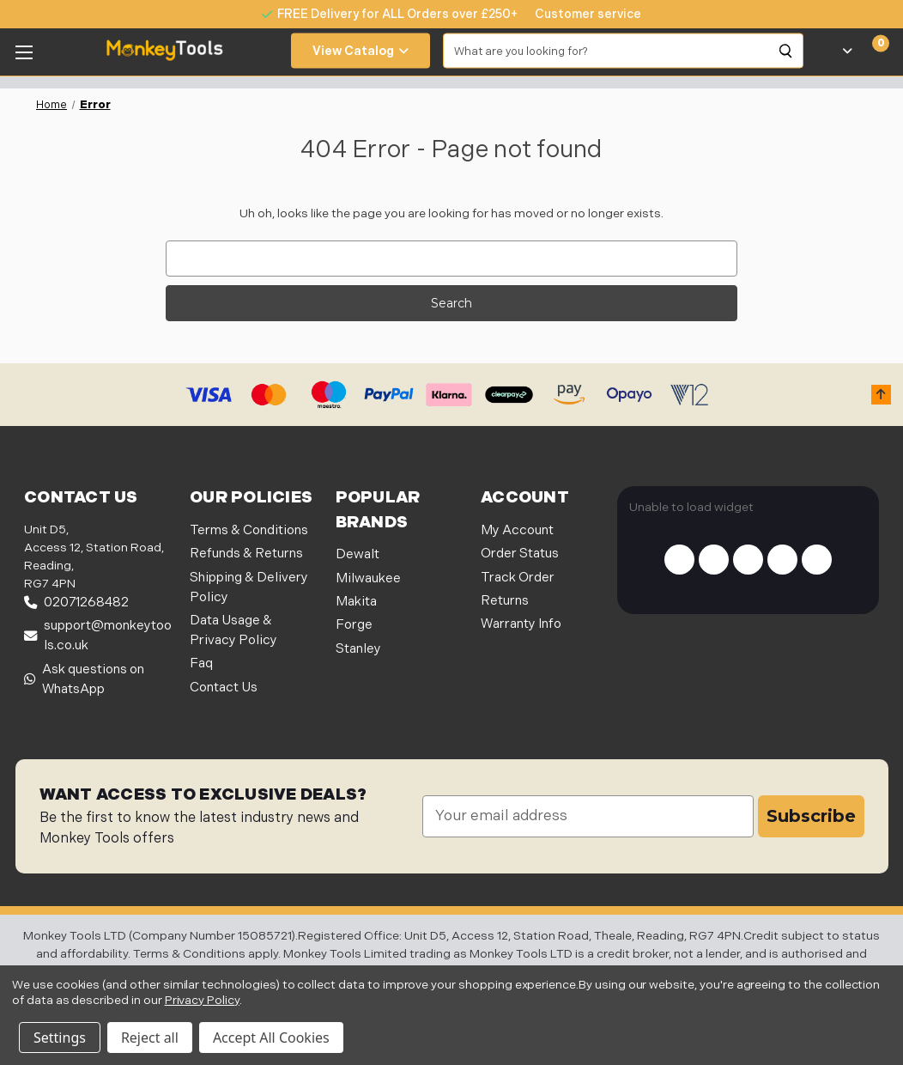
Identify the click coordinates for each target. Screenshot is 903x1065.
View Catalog (360, 51)
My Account (517, 530)
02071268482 (76, 602)
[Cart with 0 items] (871, 50)
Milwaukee (368, 578)
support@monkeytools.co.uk (98, 636)
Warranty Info (521, 624)
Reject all (150, 1037)
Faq (201, 663)
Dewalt (357, 554)
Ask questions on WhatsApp (84, 679)
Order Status (520, 553)
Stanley (358, 649)
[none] (579, 14)
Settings (59, 1037)
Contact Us (224, 687)
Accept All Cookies (271, 1037)
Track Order (518, 577)
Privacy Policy (202, 1000)
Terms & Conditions (249, 530)
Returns (505, 601)
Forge (354, 625)
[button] (881, 395)
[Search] (786, 50)
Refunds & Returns (246, 553)
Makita (356, 601)
